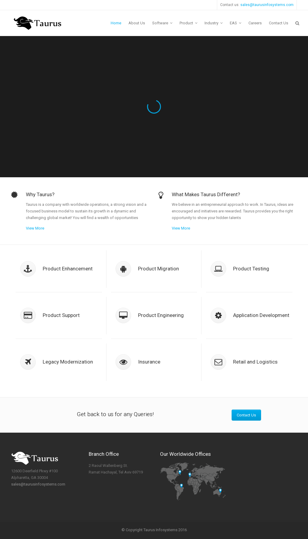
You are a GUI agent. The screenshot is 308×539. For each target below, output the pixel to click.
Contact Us (246, 415)
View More (35, 228)
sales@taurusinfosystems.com (267, 5)
